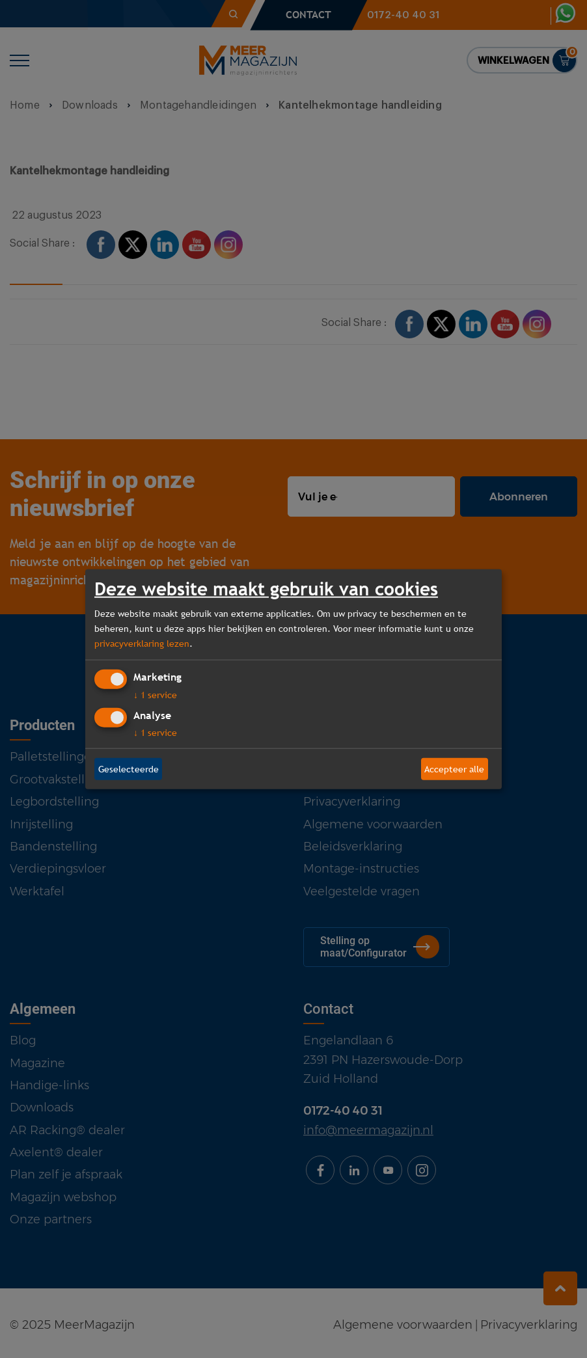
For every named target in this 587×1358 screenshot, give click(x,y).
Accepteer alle (454, 768)
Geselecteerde (128, 768)
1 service (155, 695)
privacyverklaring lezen (141, 643)
